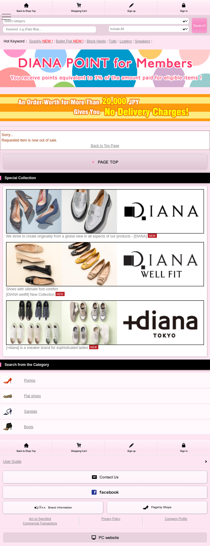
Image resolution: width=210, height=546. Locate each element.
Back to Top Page (105, 146)
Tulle (113, 41)
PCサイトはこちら (105, 537)
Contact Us (105, 477)
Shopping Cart (79, 7)
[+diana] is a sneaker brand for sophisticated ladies (105, 346)
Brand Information (53, 507)
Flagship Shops (157, 507)
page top (105, 161)
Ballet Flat (69, 41)
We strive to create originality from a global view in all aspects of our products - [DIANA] (105, 234)
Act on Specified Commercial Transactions (40, 521)
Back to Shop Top (26, 7)
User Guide (12, 461)
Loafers (126, 41)
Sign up (131, 7)
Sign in (184, 7)
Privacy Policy (110, 518)
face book (105, 492)
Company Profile (176, 518)
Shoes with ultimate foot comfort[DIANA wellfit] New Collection (105, 290)
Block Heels (96, 41)
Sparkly (41, 41)
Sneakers (142, 41)
